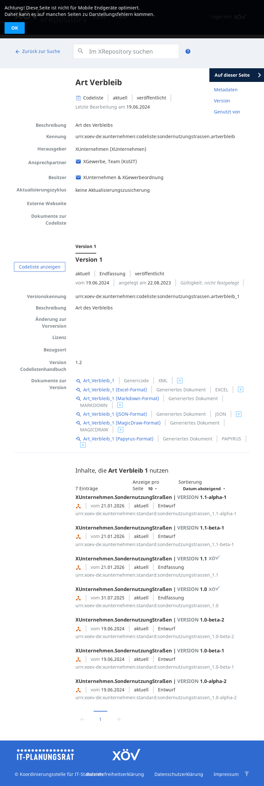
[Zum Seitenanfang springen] (247, 774)
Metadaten (226, 89)
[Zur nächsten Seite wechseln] (118, 719)
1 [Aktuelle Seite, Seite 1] (100, 719)
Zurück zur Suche (37, 51)
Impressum (226, 774)
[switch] (180, 381)
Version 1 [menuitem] (85, 246)
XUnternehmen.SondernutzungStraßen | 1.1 (147, 558)
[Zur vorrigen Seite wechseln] (82, 719)
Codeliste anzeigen (39, 267)
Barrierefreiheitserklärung (115, 774)
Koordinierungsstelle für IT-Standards (61, 774)
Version (222, 101)
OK (14, 28)
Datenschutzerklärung (178, 774)
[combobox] (126, 51)
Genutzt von (227, 112)
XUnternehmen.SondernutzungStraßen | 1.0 (147, 589)
